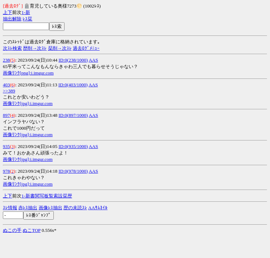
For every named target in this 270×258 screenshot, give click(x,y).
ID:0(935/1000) (73, 146)
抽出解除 (12, 19)
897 (6, 115)
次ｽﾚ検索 (12, 48)
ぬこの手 (12, 230)
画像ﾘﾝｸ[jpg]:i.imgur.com (28, 103)
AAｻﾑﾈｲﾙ (98, 207)
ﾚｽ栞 (27, 19)
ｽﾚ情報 (10, 207)
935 (6, 146)
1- (23, 12)
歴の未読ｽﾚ (75, 207)
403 (6, 84)
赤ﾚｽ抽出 (27, 207)
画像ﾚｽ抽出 (50, 207)
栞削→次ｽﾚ (60, 48)
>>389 (9, 91)
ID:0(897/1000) (73, 115)
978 (6, 171)
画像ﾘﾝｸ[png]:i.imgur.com (28, 73)
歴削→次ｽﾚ (35, 48)
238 (6, 60)
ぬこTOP (32, 230)
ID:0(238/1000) (73, 60)
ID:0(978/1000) (73, 171)
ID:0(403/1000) (73, 84)
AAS (93, 60)
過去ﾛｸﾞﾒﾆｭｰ (86, 48)
